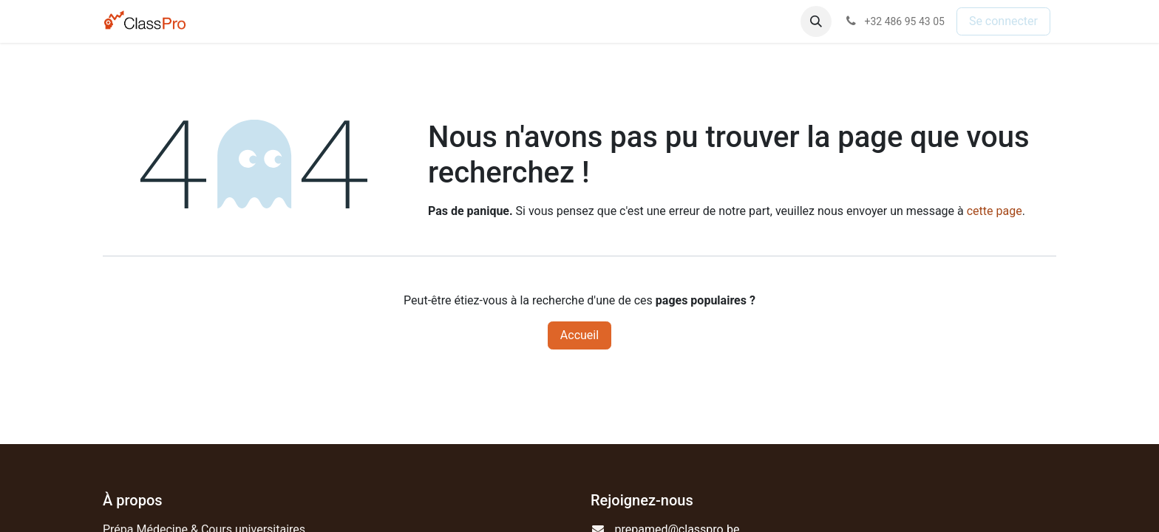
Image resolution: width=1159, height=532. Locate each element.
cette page (994, 211)
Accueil (579, 335)
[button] (816, 21)
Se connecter (1003, 21)
